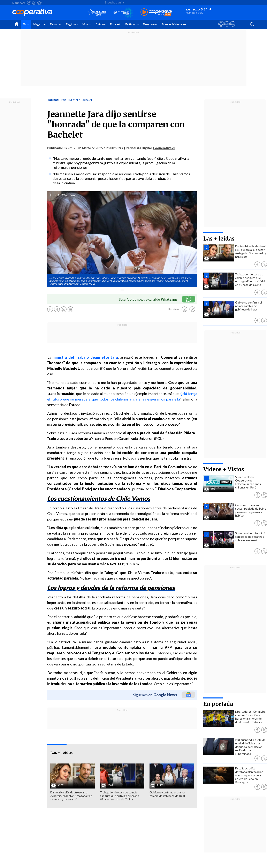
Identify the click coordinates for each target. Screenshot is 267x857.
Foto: (53, 195)
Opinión (101, 24)
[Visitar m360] (227, 28)
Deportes (56, 24)
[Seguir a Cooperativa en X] (34, 2)
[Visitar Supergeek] (233, 28)
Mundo (86, 24)
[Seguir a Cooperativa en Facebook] (29, 2)
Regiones (72, 24)
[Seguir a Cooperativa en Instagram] (39, 2)
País (26, 24)
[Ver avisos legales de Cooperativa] (221, 28)
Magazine (39, 24)
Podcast (115, 24)
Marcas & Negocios (174, 24)
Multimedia (132, 24)
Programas (150, 24)
